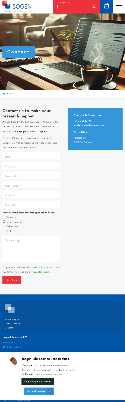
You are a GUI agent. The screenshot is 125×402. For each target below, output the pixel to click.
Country (10, 195)
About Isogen (12, 319)
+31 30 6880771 (82, 120)
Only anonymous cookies (37, 381)
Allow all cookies (36, 391)
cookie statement (54, 374)
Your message (13, 240)
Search (94, 7)
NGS (7, 231)
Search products (63, 2)
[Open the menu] (119, 7)
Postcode (10, 205)
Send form (12, 280)
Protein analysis (12, 221)
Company (10, 166)
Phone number (13, 185)
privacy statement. (39, 271)
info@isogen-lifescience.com (89, 125)
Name (9, 156)
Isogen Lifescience (3, 94)
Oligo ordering (12, 323)
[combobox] (70, 7)
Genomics (9, 217)
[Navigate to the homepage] (16, 6)
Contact (9, 327)
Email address (13, 175)
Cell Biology (10, 226)
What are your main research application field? (28, 212)
